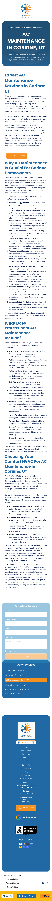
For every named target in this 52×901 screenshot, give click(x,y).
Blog (26, 772)
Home (9, 27)
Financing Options (26, 778)
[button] (45, 896)
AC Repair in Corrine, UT (14, 694)
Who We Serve (26, 768)
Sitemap (13, 891)
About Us (26, 757)
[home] (26, 10)
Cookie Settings (13, 887)
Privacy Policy (12, 879)
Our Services (26, 754)
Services (17, 27)
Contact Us (26, 765)
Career (26, 761)
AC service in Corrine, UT (14, 675)
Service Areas (26, 750)
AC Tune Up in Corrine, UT (15, 671)
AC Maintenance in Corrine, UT (17, 680)
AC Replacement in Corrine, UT (17, 689)
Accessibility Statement (12, 875)
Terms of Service (12, 883)
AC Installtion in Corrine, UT (15, 685)
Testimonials (26, 775)
